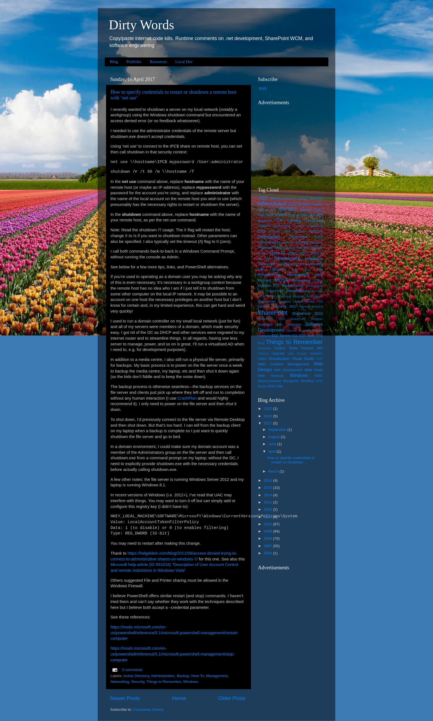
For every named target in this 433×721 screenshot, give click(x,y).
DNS (319, 237)
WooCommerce (269, 381)
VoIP (319, 358)
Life (261, 269)
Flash (278, 248)
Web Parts (314, 370)
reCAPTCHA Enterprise (274, 296)
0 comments (132, 670)
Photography (314, 285)
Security (137, 682)
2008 (268, 538)
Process (317, 291)
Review (310, 301)
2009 (268, 531)
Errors (304, 242)
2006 (268, 553)
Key (305, 264)
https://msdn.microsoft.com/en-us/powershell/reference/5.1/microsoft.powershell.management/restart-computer (174, 633)
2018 (268, 416)
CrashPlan (187, 398)
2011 (268, 517)
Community (314, 221)
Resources (158, 61)
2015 (268, 488)
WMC (319, 376)
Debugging (268, 236)
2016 (268, 480)
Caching (294, 221)
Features (265, 247)
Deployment (298, 237)
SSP (302, 336)
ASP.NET (287, 209)
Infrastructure (287, 258)
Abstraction (289, 198)
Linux (307, 269)
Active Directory (136, 676)
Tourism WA (312, 348)
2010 (268, 524)
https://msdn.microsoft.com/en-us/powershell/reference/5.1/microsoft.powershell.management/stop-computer (172, 654)
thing (261, 343)
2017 (268, 423)
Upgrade (278, 353)
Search (264, 306)
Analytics (303, 204)
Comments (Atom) (148, 709)
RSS (263, 88)
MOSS (281, 279)
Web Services (271, 376)
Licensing (316, 264)
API (273, 209)
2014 (268, 495)
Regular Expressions (308, 296)
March (273, 471)
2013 (268, 502)
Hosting (263, 253)
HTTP (304, 253)
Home (179, 698)
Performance (292, 286)
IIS (268, 259)
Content (264, 226)
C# (279, 220)
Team (311, 336)
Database (315, 231)
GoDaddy (289, 247)
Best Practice (276, 215)
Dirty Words (141, 24)
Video (262, 359)
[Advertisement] (292, 142)
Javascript (266, 264)
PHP (261, 291)
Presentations (297, 291)
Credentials (315, 226)
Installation (314, 259)
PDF (276, 286)
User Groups (297, 353)
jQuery (288, 264)
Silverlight (265, 325)
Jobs (279, 264)
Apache (263, 209)
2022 (268, 409)
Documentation (269, 242)
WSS (272, 386)
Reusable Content (290, 301)
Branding (316, 215)
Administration (163, 676)
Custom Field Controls (287, 231)
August (274, 437)
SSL (295, 336)
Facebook (316, 242)
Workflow (308, 381)
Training (263, 353)
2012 (268, 509)
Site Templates (288, 325)
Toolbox (280, 348)
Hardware (315, 248)
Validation (316, 353)
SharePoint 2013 (271, 319)
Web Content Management (283, 364)
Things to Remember (163, 682)
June (272, 444)
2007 (268, 546)
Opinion (264, 286)
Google (302, 248)
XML (280, 386)
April (272, 451)
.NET (263, 197)
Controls (299, 226)
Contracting (281, 226)
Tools (293, 348)
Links (294, 269)
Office (318, 280)
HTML (292, 253)
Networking (119, 682)
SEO (293, 306)
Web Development (288, 370)
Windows (190, 682)
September (277, 430)
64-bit (275, 198)
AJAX (291, 204)
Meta (319, 275)
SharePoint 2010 (307, 313)
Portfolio (133, 61)
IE (260, 259)
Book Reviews (298, 215)
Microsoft (264, 280)
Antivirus (317, 204)
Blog (114, 61)
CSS (262, 231)
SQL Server (281, 336)
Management (217, 676)
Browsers (265, 221)
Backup (183, 676)
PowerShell (275, 291)
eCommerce (289, 242)
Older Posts (231, 698)
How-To (197, 676)
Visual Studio (303, 358)
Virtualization (279, 358)
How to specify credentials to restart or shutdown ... (291, 460)
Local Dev (184, 61)
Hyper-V (317, 253)
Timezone (264, 348)
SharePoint (272, 312)
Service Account (311, 306)
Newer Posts (125, 698)
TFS (319, 336)
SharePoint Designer (307, 319)
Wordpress (291, 381)
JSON (298, 264)
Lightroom (277, 269)
